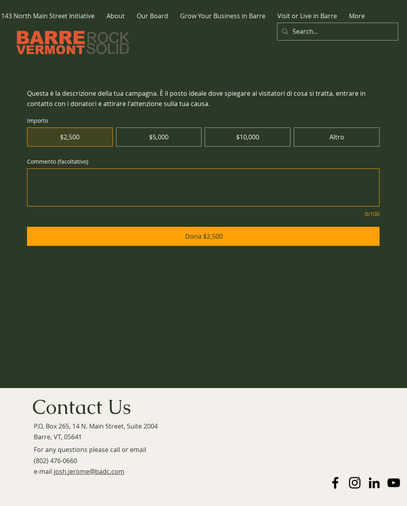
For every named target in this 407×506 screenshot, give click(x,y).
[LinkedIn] (374, 483)
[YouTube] (393, 483)
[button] (116, 16)
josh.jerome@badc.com (89, 471)
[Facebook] (335, 483)
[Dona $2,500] (203, 236)
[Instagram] (354, 483)
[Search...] (337, 31)
